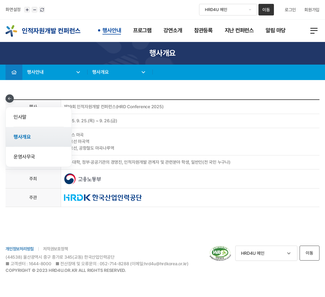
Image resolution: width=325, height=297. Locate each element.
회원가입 (311, 10)
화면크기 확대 (27, 10)
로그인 (290, 10)
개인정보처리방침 (21, 249)
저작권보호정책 (58, 249)
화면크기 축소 (34, 10)
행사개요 (102, 72)
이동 (266, 9)
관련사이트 (266, 253)
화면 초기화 (42, 10)
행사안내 (37, 72)
